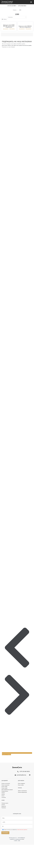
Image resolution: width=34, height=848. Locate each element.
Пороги (3, 792)
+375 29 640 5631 (22, 5)
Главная (14, 10)
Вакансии (4, 806)
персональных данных (22, 829)
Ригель (3, 794)
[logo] (7, 1)
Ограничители (5, 791)
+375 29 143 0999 (11, 5)
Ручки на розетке (5, 785)
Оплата (3, 804)
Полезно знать (5, 803)
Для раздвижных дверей (7, 789)
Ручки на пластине (6, 783)
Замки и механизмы (22, 790)
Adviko (22, 839)
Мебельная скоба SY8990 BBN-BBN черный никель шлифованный (9, 26)
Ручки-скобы (4, 786)
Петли (3, 795)
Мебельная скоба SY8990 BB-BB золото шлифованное (25, 27)
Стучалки (4, 797)
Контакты (4, 807)
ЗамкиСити (17, 767)
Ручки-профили (21, 783)
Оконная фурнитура (22, 792)
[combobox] (17, 17)
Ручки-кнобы (4, 788)
